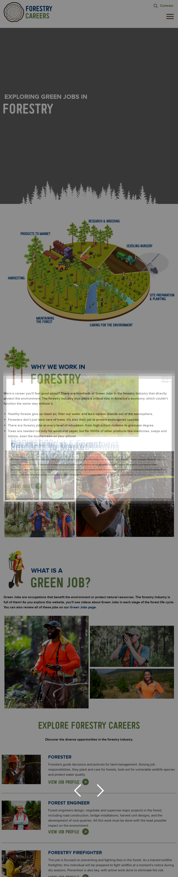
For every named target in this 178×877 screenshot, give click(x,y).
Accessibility (128, 872)
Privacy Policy (129, 787)
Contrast (166, 6)
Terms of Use (110, 872)
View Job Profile (63, 607)
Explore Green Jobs (81, 859)
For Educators (119, 859)
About (51, 859)
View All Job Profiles (89, 723)
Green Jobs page (83, 433)
